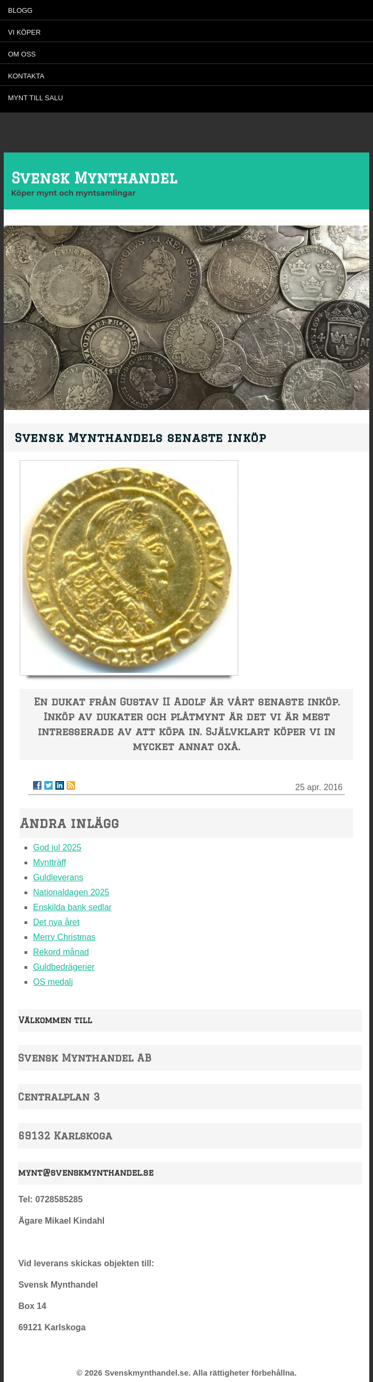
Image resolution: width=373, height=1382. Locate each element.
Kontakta (26, 76)
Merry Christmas (64, 937)
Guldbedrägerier (64, 966)
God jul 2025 (57, 847)
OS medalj (53, 981)
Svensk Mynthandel (94, 178)
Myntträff (49, 862)
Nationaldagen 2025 (71, 892)
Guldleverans (58, 877)
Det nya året (56, 922)
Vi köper (24, 32)
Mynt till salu (35, 98)
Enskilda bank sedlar (72, 907)
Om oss (22, 54)
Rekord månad (61, 952)
